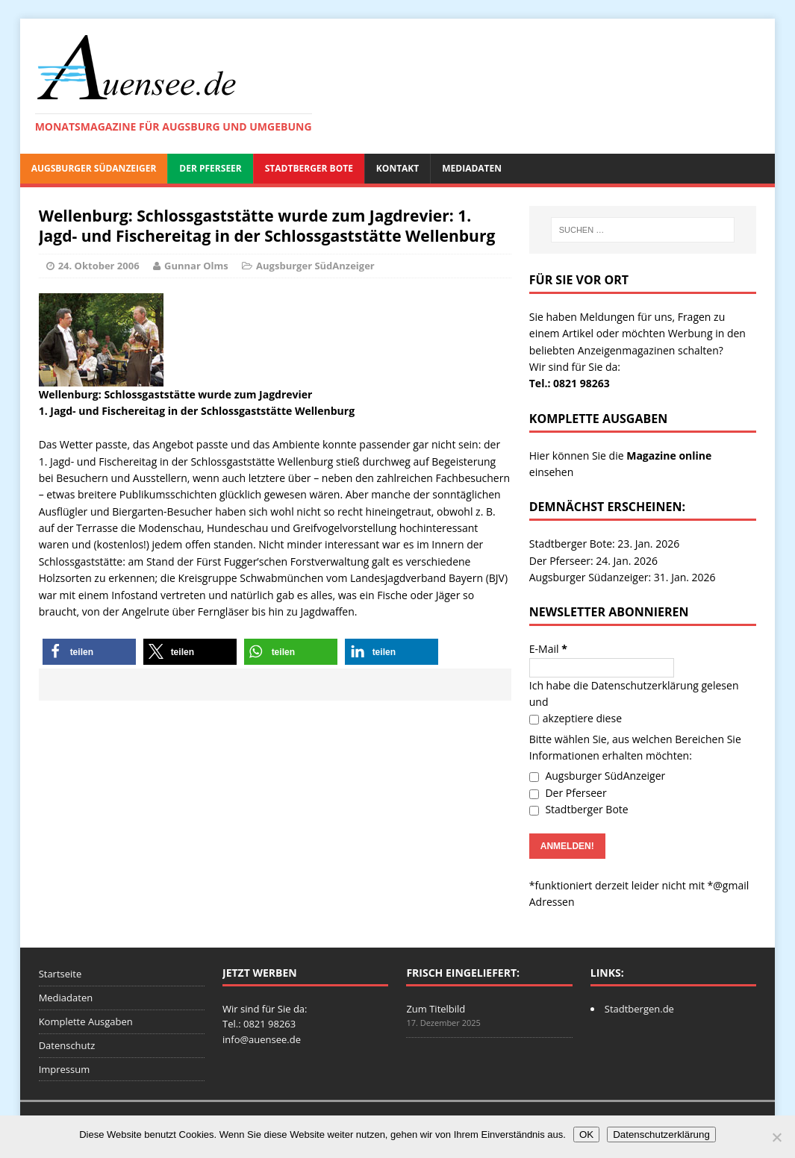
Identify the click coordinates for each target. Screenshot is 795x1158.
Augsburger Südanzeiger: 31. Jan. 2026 (622, 577)
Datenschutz (67, 1045)
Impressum (64, 1069)
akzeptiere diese (575, 718)
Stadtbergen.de (639, 1008)
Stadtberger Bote (309, 168)
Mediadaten (472, 168)
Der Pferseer (210, 168)
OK (586, 1134)
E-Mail (548, 649)
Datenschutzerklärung (645, 685)
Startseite (60, 973)
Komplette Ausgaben (86, 1021)
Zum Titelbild (435, 1008)
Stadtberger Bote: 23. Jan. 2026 (604, 543)
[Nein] (776, 1137)
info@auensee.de (261, 1039)
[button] (89, 652)
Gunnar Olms (196, 265)
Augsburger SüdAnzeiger (94, 168)
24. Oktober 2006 (99, 265)
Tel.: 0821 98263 (569, 383)
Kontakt (397, 168)
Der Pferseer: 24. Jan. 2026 (593, 561)
